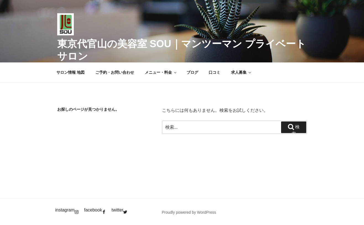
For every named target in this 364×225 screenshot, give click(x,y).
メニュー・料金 (161, 72)
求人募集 (241, 72)
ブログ (192, 72)
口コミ (214, 72)
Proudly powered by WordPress (189, 212)
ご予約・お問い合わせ (114, 72)
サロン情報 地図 (70, 72)
